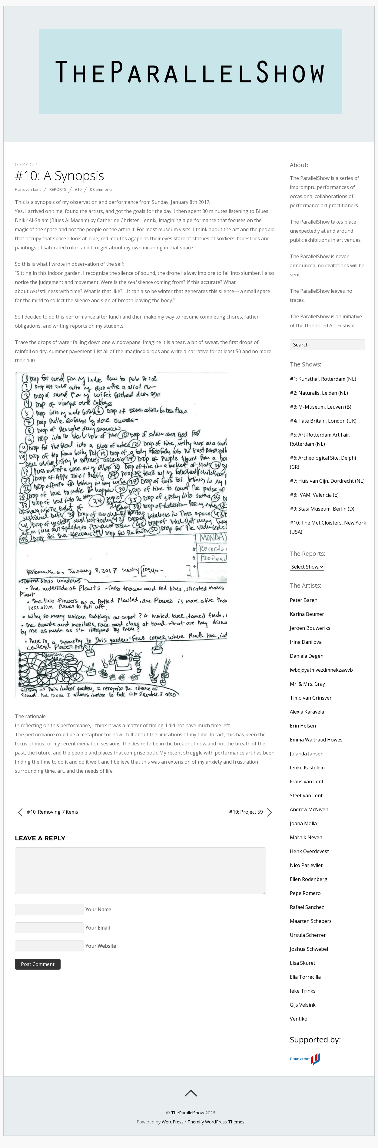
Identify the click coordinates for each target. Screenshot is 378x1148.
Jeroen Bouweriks (310, 628)
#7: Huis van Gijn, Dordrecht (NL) (327, 481)
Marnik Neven (306, 837)
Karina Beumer (307, 614)
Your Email (97, 927)
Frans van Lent (28, 189)
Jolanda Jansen (306, 753)
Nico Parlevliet (306, 865)
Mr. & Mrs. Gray (307, 683)
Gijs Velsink (303, 1004)
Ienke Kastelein (307, 767)
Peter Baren (303, 600)
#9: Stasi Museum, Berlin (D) (322, 508)
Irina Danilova (306, 642)
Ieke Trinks (303, 991)
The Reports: (307, 553)
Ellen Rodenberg (308, 879)
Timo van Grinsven (311, 697)
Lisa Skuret (302, 963)
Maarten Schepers (311, 921)
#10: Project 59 (250, 812)
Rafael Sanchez (307, 907)
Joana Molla (303, 823)
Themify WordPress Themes (215, 1122)
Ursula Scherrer (308, 935)
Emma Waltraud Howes (316, 739)
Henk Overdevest (309, 851)
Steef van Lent (306, 795)
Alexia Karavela (307, 711)
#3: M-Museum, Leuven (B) (320, 406)
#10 (78, 189)
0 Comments (101, 189)
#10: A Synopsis (59, 175)
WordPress (173, 1122)
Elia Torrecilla (305, 977)
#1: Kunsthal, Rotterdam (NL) (323, 379)
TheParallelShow (187, 1113)
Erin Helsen (303, 725)
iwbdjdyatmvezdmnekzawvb (321, 670)
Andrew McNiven (309, 809)
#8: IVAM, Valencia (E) (314, 494)
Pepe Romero (305, 893)
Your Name (98, 909)
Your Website (100, 946)
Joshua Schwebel (309, 949)
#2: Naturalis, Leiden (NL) (319, 393)
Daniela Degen (306, 656)
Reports (57, 189)
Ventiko (298, 1018)
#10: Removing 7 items (48, 812)
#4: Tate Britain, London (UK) (323, 420)
